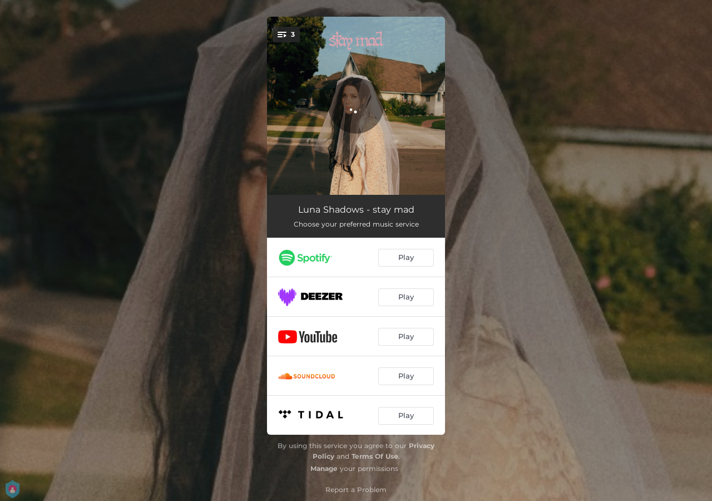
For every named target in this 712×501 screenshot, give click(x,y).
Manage (324, 468)
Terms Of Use (375, 456)
